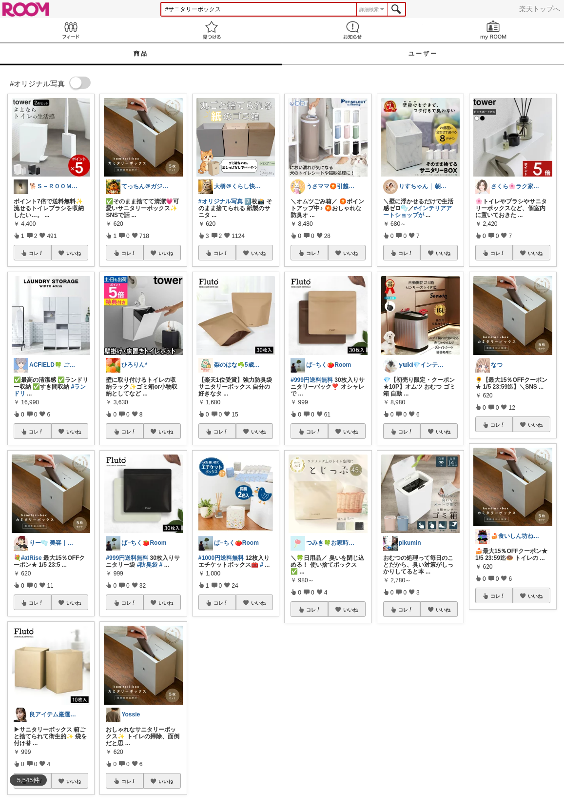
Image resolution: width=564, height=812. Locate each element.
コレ (36, 253)
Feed (70, 30)
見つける (211, 30)
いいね (73, 253)
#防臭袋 (147, 564)
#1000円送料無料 (221, 558)
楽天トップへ (539, 9)
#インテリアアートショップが (417, 211)
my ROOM (493, 30)
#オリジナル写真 (220, 201)
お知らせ (352, 30)
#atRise (31, 558)
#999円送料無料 (127, 558)
